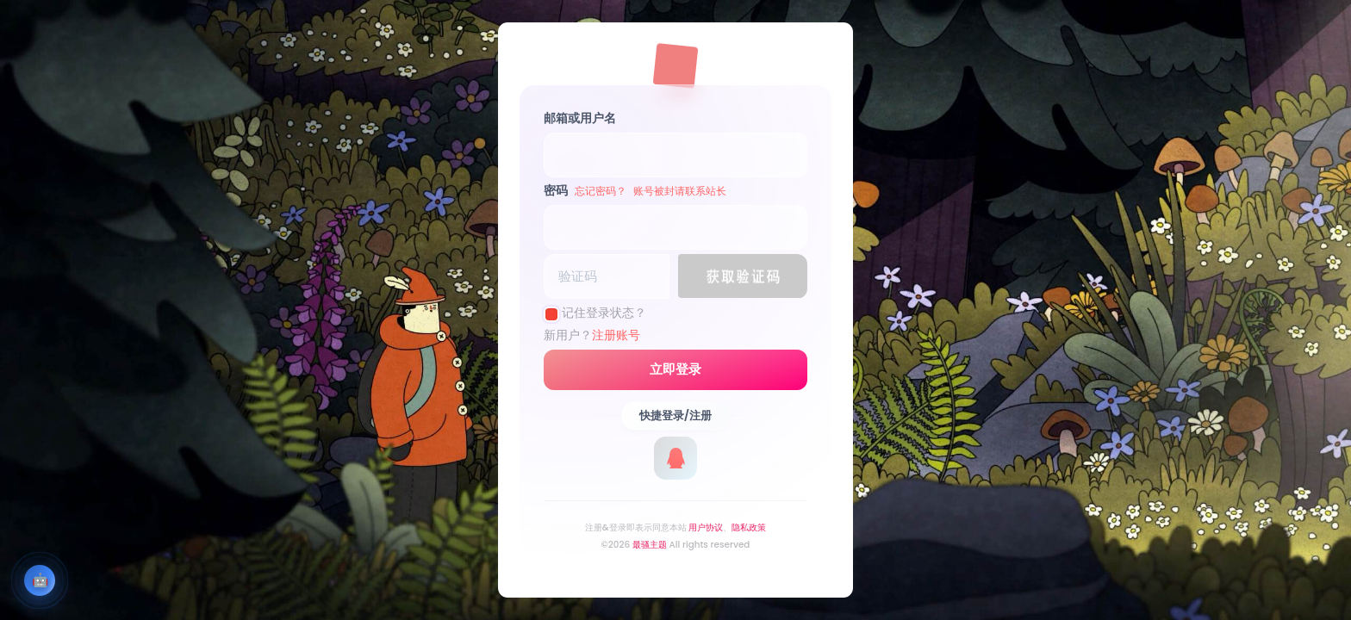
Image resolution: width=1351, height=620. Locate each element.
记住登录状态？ (604, 312)
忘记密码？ (600, 190)
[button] (742, 276)
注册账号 (616, 335)
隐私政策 (749, 527)
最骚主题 (649, 544)
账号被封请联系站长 (679, 190)
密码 (635, 190)
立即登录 (675, 369)
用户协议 (705, 527)
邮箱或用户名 (580, 118)
